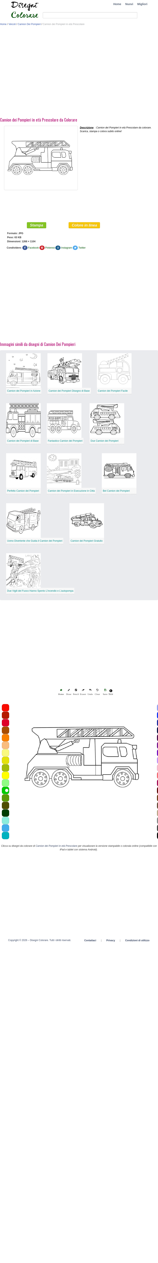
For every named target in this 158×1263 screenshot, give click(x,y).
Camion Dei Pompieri (29, 24)
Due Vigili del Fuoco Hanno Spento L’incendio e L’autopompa (40, 590)
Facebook (33, 247)
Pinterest (50, 247)
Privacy (110, 940)
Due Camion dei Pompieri (104, 440)
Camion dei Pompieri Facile (113, 390)
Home (117, 4)
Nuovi (129, 4)
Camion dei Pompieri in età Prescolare (56, 846)
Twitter (82, 247)
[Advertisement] (42, 72)
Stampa (36, 225)
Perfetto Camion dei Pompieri (23, 490)
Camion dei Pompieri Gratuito (86, 540)
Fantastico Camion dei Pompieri (65, 440)
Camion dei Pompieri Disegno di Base (69, 390)
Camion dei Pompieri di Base (23, 440)
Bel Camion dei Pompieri (116, 490)
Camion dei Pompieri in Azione (23, 390)
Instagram (66, 247)
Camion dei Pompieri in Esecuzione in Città (71, 490)
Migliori (142, 4)
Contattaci (90, 940)
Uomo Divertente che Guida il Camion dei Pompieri (34, 540)
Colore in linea (84, 225)
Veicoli (12, 24)
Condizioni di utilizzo (137, 940)
